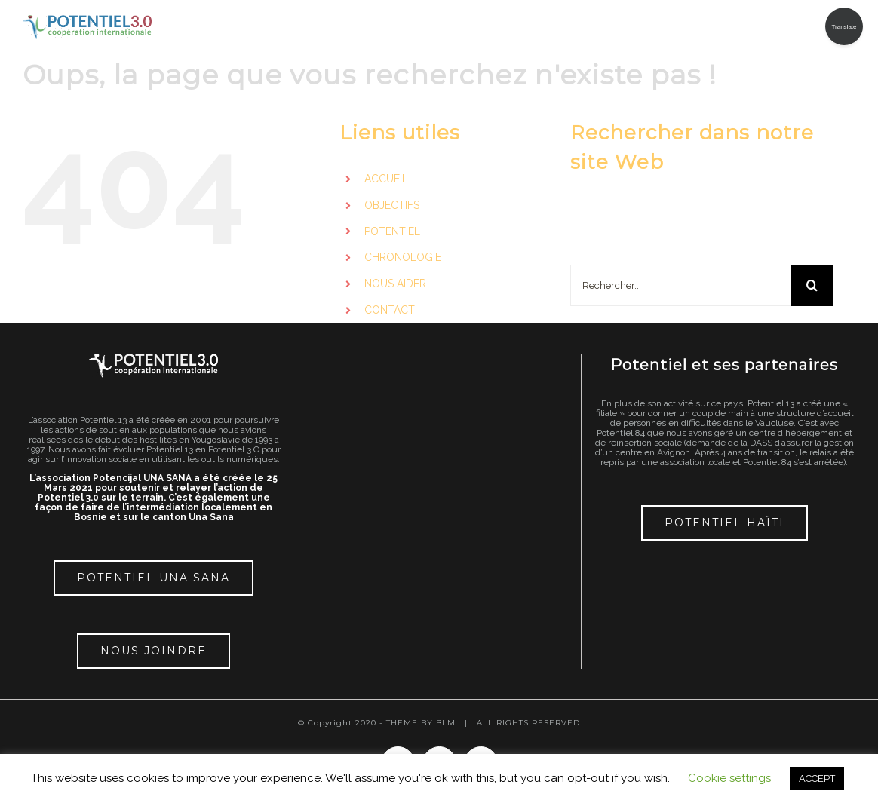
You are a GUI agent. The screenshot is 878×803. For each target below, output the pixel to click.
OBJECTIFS (391, 205)
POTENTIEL (392, 231)
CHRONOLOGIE (402, 257)
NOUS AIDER (395, 283)
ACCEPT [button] (817, 778)
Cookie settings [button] (729, 778)
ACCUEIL (386, 179)
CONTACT (389, 310)
